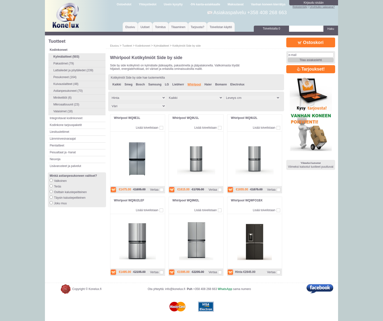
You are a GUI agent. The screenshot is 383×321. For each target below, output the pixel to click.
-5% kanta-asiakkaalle (205, 4)
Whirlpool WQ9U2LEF (129, 200)
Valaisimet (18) (63, 111)
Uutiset (144, 27)
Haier (208, 84)
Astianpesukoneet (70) (68, 91)
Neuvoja (55, 159)
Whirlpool (194, 84)
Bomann (221, 84)
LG (167, 84)
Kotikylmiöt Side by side (186, 45)
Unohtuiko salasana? (322, 6)
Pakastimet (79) (63, 63)
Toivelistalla (271, 28)
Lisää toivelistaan (147, 127)
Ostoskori (310, 42)
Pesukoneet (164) (64, 77)
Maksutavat (236, 4)
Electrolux (237, 84)
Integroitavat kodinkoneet (66, 118)
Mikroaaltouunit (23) (66, 104)
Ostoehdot (124, 4)
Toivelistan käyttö (221, 27)
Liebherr (178, 84)
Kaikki (116, 84)
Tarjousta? (197, 27)
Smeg (129, 84)
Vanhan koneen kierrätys (268, 4)
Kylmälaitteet (161, 45)
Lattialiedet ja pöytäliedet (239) (73, 70)
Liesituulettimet (59, 132)
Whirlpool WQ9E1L (127, 118)
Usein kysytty (173, 4)
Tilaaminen (178, 27)
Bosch (140, 84)
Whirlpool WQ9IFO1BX (246, 200)
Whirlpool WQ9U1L (185, 118)
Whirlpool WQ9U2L (244, 118)
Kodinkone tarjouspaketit (66, 125)
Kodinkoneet (142, 45)
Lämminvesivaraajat (63, 138)
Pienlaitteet (57, 145)
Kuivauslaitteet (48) (65, 84)
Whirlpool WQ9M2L (185, 200)
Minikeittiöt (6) (62, 97)
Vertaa (154, 189)
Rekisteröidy (300, 6)
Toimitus (160, 27)
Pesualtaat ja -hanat (63, 152)
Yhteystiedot (147, 4)
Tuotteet (127, 45)
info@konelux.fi (175, 289)
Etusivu (130, 27)
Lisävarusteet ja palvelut (65, 166)
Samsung (154, 84)
